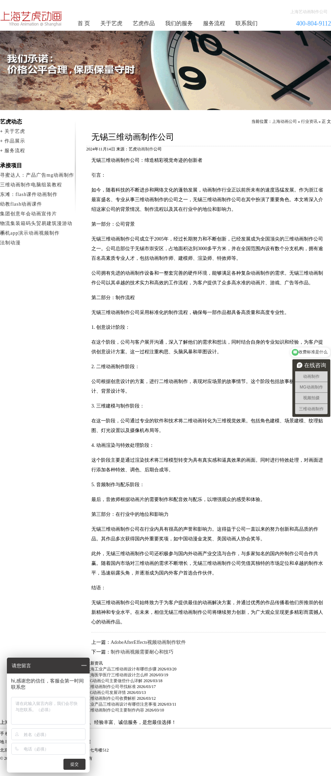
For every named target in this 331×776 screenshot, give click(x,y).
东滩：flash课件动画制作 (29, 194)
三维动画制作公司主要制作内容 (115, 710)
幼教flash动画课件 (21, 204)
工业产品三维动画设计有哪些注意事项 (121, 704)
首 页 (84, 23)
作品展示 (14, 141)
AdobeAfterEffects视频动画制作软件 (148, 642)
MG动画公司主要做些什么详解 (114, 680)
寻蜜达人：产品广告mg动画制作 (37, 175)
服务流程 (214, 23)
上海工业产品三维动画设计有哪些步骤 (121, 669)
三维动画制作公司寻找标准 (111, 686)
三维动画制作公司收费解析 (111, 698)
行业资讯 (309, 121)
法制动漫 (10, 242)
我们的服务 (179, 23)
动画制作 (145, 149)
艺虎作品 (144, 23)
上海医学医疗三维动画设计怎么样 (117, 674)
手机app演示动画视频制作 (30, 233)
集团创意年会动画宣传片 (28, 213)
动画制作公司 (31, 18)
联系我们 (246, 23)
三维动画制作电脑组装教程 (31, 184)
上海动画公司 (284, 121)
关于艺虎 (111, 23)
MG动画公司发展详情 (106, 692)
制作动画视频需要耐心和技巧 (142, 652)
